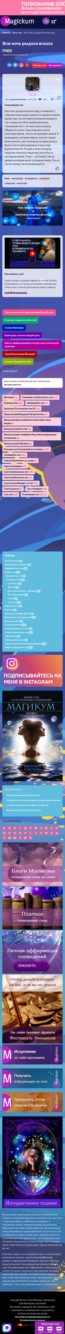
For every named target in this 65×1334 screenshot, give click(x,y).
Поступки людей (18, 595)
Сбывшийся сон (15, 455)
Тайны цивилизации (16, 640)
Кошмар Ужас (13, 403)
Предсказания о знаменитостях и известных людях (27, 421)
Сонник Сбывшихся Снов (18, 361)
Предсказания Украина (18, 443)
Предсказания (14, 621)
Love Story (14, 583)
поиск (17, 178)
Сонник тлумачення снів (19, 632)
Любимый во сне (37, 403)
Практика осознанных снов (20, 617)
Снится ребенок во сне (18, 477)
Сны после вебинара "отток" (21, 483)
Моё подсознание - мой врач (24, 591)
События (14, 602)
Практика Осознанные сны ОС (22, 408)
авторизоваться (12, 384)
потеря (31, 178)
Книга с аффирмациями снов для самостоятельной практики (32, 345)
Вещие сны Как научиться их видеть (23, 810)
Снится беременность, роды (20, 460)
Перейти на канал (16, 293)
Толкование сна (34, 494)
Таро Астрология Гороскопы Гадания (25, 644)
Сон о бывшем (37, 489)
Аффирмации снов (16, 568)
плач (22, 183)
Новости (10, 610)
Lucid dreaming (13, 561)
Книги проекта (13, 606)
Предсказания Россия (17, 429)
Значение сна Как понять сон (40, 397)
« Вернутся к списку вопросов (15, 55)
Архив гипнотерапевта (18, 564)
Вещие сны (12, 572)
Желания (11, 397)
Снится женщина (15, 466)
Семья (13, 598)
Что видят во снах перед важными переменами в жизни (33, 800)
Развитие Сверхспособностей (20, 320)
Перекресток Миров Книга (19, 613)
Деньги (13, 587)
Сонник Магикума (14, 328)
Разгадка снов (15, 580)
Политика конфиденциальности (32, 1317)
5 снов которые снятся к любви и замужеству (27, 805)
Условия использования (32, 1320)
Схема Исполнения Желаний (20, 354)
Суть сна (11, 494)
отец (10, 183)
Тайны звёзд (12, 636)
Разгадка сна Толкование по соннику (26, 449)
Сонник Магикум (15, 625)
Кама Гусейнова (18, 99)
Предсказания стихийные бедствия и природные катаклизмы (30, 436)
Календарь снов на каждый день (22, 335)
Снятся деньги (13, 489)
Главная (6, 32)
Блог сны (17, 32)
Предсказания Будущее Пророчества (26, 414)
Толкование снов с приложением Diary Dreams (29, 312)
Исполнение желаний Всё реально (23, 795)
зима (44, 178)
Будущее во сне (16, 576)
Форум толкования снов (19, 647)
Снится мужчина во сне (18, 472)
